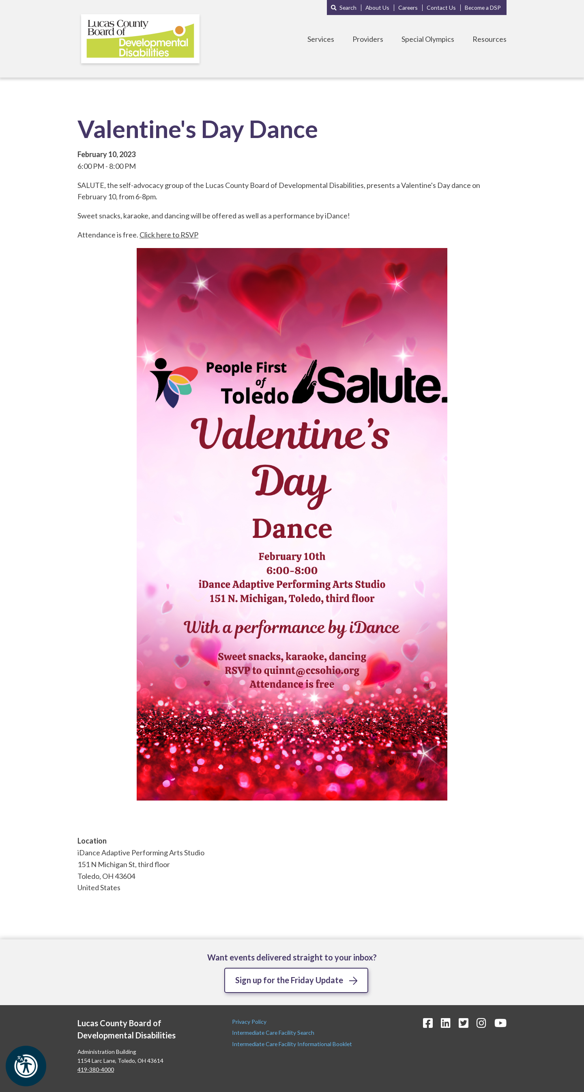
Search (347, 7)
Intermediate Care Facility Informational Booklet (292, 1043)
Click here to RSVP (169, 234)
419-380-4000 (95, 1069)
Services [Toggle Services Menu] (320, 39)
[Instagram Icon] (481, 1023)
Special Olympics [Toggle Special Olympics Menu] (428, 39)
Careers (408, 7)
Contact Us (441, 7)
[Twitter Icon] (463, 1023)
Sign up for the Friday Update (289, 980)
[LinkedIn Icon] (446, 1023)
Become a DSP (483, 7)
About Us (377, 7)
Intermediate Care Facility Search (274, 1032)
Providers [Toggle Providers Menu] (367, 39)
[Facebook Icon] (428, 1023)
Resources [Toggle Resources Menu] (489, 39)
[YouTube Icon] (500, 1023)
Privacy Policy (250, 1021)
